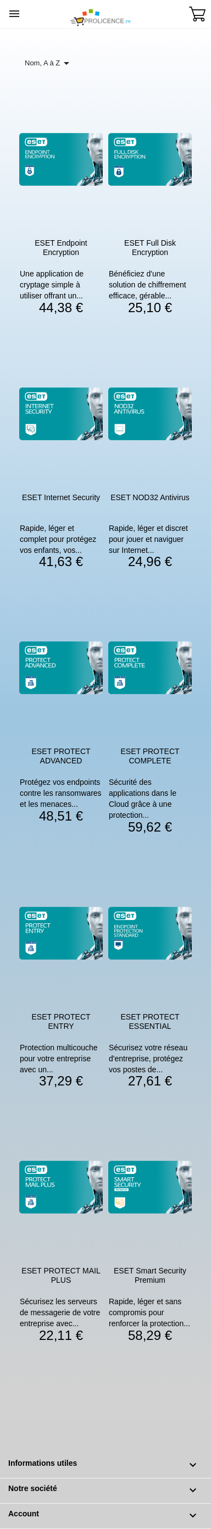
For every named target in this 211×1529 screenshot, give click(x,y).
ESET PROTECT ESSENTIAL (149, 1021)
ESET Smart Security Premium (150, 1275)
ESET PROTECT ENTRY (60, 1021)
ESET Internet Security (61, 497)
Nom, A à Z (49, 63)
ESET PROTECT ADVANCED (60, 756)
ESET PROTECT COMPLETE (149, 756)
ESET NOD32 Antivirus (150, 497)
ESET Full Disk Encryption (150, 248)
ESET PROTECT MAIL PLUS (60, 1275)
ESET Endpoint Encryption (61, 248)
